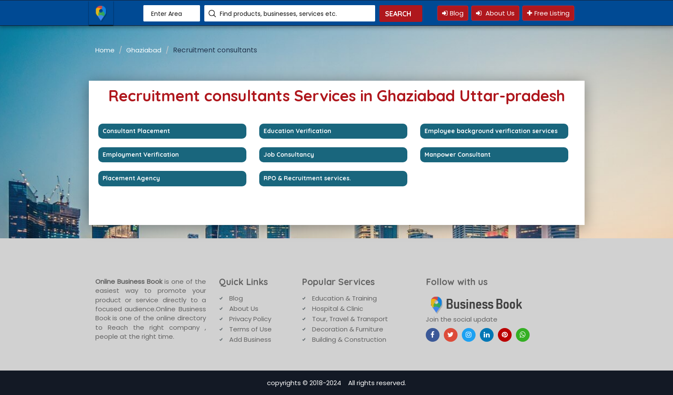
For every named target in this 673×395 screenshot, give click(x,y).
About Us (495, 13)
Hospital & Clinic (337, 308)
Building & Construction (349, 339)
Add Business (250, 339)
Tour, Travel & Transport (350, 318)
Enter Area (166, 13)
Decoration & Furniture (347, 329)
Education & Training (344, 298)
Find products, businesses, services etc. (278, 13)
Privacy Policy (250, 318)
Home (105, 50)
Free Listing (548, 13)
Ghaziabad (143, 50)
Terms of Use (250, 329)
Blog (453, 13)
